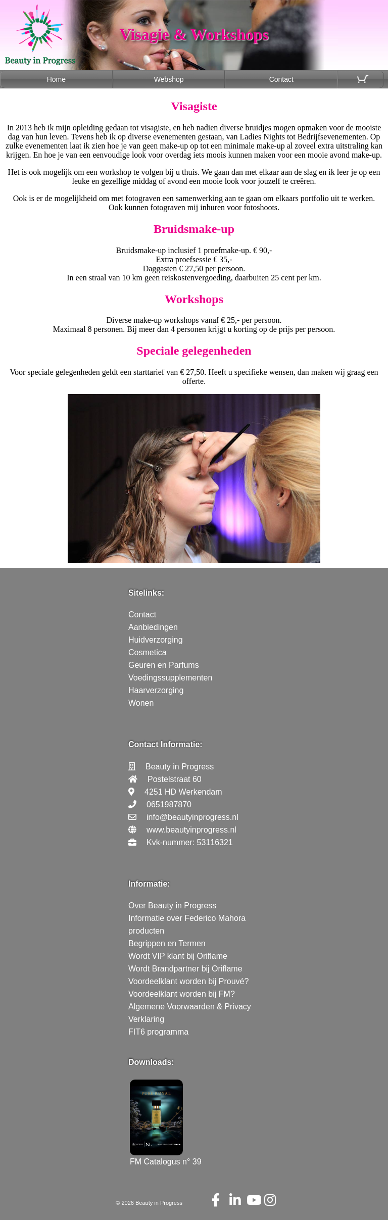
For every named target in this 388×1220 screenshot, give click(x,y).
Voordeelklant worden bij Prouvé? (188, 981)
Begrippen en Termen (167, 943)
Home (56, 79)
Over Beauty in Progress (172, 905)
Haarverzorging (155, 690)
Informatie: (149, 884)
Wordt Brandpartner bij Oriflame (185, 968)
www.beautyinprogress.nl (191, 829)
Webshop (169, 79)
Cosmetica (147, 652)
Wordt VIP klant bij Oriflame (177, 956)
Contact (281, 79)
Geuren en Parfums (163, 665)
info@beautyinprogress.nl (192, 817)
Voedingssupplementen (170, 677)
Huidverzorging (155, 640)
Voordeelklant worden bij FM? (181, 994)
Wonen (141, 703)
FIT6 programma (158, 1032)
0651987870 (169, 804)
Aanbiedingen (153, 627)
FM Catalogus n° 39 (166, 1157)
